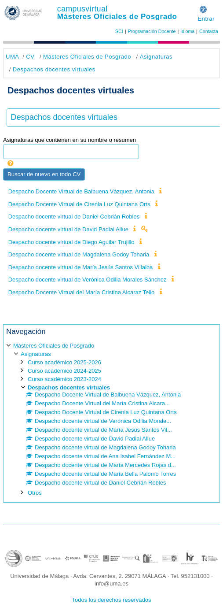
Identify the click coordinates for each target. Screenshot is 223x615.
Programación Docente (151, 31)
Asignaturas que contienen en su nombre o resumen (69, 140)
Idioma (187, 31)
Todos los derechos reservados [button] (111, 599)
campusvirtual (82, 8)
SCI (119, 31)
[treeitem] (111, 418)
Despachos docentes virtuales (54, 69)
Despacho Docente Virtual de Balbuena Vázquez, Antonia (81, 191)
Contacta (208, 31)
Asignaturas (156, 56)
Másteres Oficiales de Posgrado (117, 16)
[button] (203, 8)
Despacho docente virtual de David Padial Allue (68, 229)
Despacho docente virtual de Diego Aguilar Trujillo (71, 242)
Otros (35, 492)
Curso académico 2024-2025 (64, 370)
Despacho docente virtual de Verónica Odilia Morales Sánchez (87, 279)
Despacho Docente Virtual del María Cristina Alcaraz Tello (81, 292)
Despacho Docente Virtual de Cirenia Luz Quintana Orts (79, 204)
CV (30, 56)
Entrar (206, 18)
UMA (12, 56)
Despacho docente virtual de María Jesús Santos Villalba (80, 267)
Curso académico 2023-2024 (64, 379)
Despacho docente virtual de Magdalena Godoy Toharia (79, 254)
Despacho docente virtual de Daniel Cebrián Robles (73, 216)
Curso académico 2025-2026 (64, 362)
